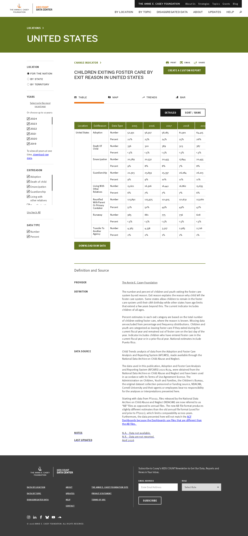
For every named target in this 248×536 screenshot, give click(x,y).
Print (171, 62)
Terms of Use (99, 499)
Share (199, 62)
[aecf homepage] (19, 8)
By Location (124, 12)
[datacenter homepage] (44, 8)
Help (230, 12)
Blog (235, 3)
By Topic (145, 12)
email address (146, 480)
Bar (182, 97)
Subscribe (150, 500)
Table (83, 97)
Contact (70, 505)
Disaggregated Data (172, 12)
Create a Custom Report (184, 70)
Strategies (204, 3)
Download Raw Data (92, 245)
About (198, 12)
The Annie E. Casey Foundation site (110, 487)
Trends (151, 97)
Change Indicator (86, 62)
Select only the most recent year (40, 104)
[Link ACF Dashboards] (162, 420)
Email (185, 62)
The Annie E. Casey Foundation (159, 3)
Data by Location (36, 487)
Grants (226, 3)
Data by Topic (34, 493)
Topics (216, 3)
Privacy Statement (102, 493)
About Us (190, 3)
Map (115, 97)
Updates (214, 12)
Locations (34, 28)
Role (184, 480)
